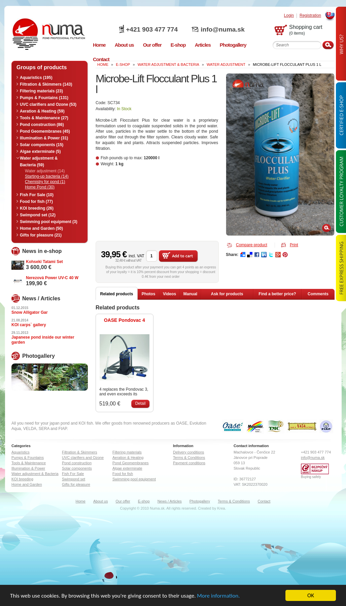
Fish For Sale (73, 474)
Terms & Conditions (189, 458)
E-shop (144, 501)
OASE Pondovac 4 (124, 320)
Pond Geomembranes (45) (45, 131)
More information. (218, 596)
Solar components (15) (41, 144)
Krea (221, 508)
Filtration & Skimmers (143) (46, 84)
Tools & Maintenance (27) (44, 118)
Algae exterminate (127, 468)
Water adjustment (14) (45, 171)
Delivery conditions (188, 452)
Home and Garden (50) (41, 228)
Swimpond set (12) (38, 215)
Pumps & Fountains (27, 458)
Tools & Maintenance (28, 463)
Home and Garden (26, 484)
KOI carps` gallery (28, 324)
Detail (140, 403)
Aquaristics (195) (36, 77)
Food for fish (122, 474)
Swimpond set (73, 479)
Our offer (122, 501)
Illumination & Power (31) (44, 138)
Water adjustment (226, 64)
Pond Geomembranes (130, 463)
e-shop (123, 64)
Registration (310, 15)
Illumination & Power (28, 468)
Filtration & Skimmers (79, 452)
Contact (264, 501)
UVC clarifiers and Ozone (83, 458)
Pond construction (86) (42, 124)
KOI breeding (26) (37, 208)
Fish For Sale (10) (37, 194)
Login (289, 15)
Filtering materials (127, 452)
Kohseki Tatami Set (44, 261)
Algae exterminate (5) (40, 151)
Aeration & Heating (127, 458)
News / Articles (170, 501)
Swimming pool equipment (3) (48, 221)
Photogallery (199, 501)
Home (80, 501)
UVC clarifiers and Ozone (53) (48, 104)
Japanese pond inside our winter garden (42, 340)
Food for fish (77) (36, 201)
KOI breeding (22, 479)
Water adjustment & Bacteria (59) (39, 161)
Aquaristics (20, 452)
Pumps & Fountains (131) (44, 97)
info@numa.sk (222, 29)
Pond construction (77, 463)
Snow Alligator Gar (29, 312)
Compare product (251, 245)
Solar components (77, 468)
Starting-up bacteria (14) (46, 176)
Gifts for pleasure (76, 484)
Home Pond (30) (40, 187)
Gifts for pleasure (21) (41, 235)
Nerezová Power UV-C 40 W (52, 277)
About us (100, 501)
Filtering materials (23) (41, 91)
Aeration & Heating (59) (42, 111)
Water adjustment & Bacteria (168, 64)
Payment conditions (189, 463)
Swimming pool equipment (134, 479)
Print (294, 245)
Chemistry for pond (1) (45, 181)
